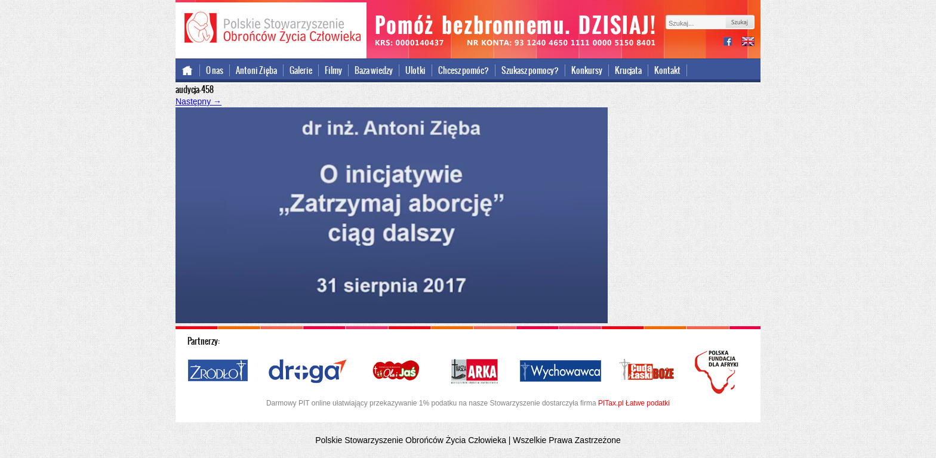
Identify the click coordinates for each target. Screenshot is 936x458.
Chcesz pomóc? (463, 70)
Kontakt (667, 70)
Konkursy (586, 70)
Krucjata (628, 70)
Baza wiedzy (374, 70)
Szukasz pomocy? (530, 70)
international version (748, 42)
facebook (732, 42)
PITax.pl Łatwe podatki (634, 403)
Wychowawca (560, 371)
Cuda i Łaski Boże (647, 371)
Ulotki (415, 70)
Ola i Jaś (397, 371)
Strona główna (188, 70)
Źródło (218, 371)
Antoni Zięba (256, 70)
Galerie (301, 70)
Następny (198, 101)
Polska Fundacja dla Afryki (718, 372)
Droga (307, 371)
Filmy (333, 70)
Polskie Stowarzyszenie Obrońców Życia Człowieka (271, 28)
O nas (214, 70)
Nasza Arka (474, 371)
